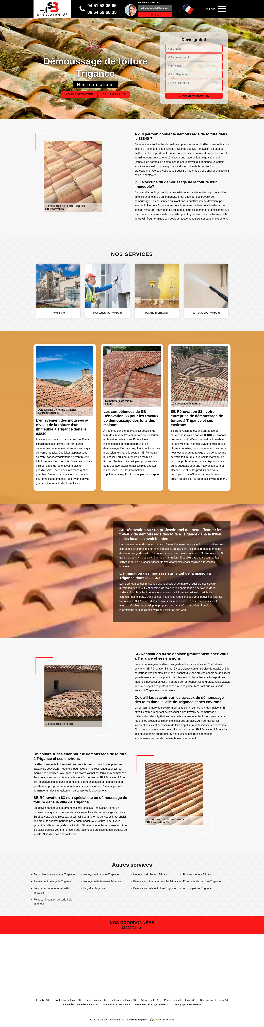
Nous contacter (79, 94)
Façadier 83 (42, 1000)
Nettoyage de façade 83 (123, 1000)
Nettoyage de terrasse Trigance (102, 881)
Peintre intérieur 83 (96, 1000)
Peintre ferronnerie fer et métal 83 (80, 1004)
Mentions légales (136, 1019)
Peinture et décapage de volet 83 (152, 1004)
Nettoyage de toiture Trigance (101, 874)
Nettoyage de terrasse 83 (187, 1004)
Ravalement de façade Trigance (53, 881)
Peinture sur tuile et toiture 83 (179, 1000)
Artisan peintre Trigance (197, 888)
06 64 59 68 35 (102, 12)
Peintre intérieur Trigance (198, 874)
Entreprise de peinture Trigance (202, 881)
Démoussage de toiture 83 (214, 1000)
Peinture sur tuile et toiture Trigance (154, 888)
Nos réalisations (95, 84)
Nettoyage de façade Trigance (151, 874)
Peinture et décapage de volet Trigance (156, 881)
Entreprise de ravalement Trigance (54, 874)
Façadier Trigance (94, 888)
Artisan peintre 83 (150, 1000)
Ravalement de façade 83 (67, 1000)
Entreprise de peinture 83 (116, 1004)
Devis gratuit (114, 94)
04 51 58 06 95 (102, 5)
